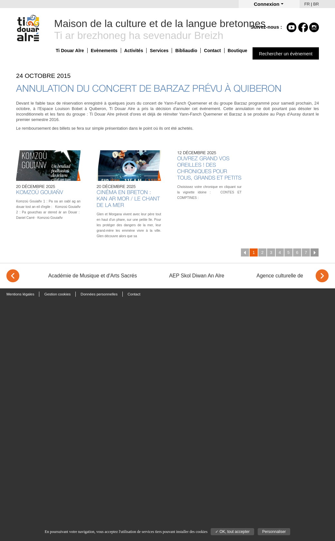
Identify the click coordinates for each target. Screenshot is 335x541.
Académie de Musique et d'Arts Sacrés (92, 275)
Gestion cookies (57, 294)
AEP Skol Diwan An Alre (196, 275)
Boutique (237, 50)
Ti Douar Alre (70, 50)
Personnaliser (274, 531)
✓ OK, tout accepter (232, 531)
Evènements (104, 50)
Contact (212, 50)
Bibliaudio (186, 50)
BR (316, 4)
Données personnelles (99, 294)
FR (307, 4)
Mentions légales (20, 294)
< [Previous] (12, 275)
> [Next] (322, 275)
